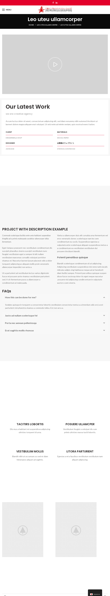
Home (31, 25)
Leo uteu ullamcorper (47, 25)
